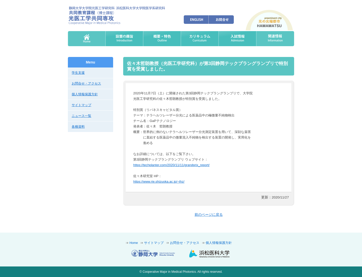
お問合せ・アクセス (86, 83)
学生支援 (78, 73)
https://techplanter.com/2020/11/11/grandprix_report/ (171, 165)
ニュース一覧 (81, 116)
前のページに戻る (209, 215)
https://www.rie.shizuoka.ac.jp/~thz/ (159, 181)
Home (133, 243)
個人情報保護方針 (85, 94)
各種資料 (78, 126)
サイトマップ (81, 105)
